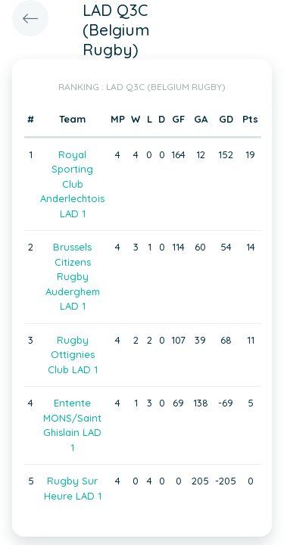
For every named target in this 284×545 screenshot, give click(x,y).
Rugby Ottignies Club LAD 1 (73, 354)
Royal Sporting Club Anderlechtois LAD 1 (72, 184)
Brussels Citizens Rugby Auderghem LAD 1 (72, 276)
